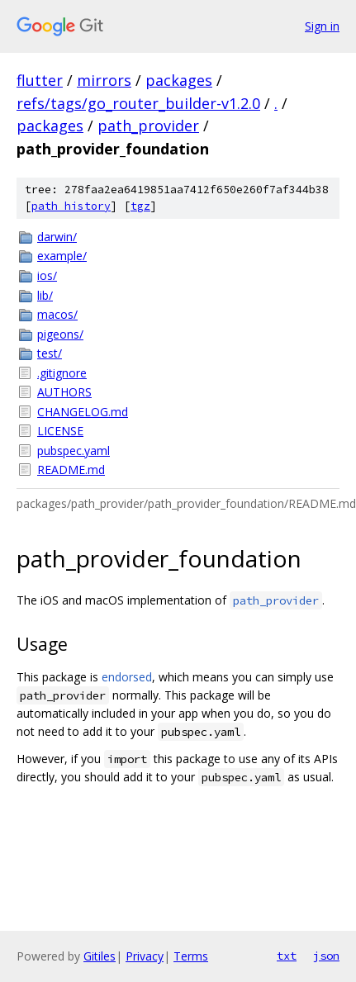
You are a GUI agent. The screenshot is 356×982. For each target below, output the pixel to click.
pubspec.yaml (73, 450)
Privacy (145, 956)
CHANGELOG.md (82, 412)
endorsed (127, 677)
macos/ (57, 314)
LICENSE (60, 431)
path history (71, 206)
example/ (62, 255)
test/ (49, 353)
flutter (40, 80)
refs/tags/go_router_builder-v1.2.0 (138, 103)
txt (287, 955)
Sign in (322, 26)
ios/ (47, 275)
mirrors (104, 80)
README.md (71, 469)
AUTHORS (64, 392)
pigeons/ (60, 334)
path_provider (148, 125)
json (326, 955)
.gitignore (62, 373)
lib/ (45, 295)
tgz (140, 206)
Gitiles (99, 956)
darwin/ (57, 236)
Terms (190, 956)
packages (178, 80)
